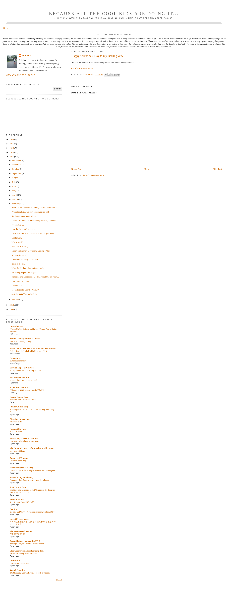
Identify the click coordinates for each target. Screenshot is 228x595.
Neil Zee (26, 55)
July (14, 182)
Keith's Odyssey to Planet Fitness (25, 338)
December (17, 160)
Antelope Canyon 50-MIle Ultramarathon (27, 544)
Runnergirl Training (19, 458)
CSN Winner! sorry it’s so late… (26, 259)
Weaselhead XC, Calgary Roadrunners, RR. (30, 212)
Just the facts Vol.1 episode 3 (24, 294)
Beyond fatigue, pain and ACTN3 (25, 541)
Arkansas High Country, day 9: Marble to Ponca (29, 480)
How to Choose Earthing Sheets (23, 399)
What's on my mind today (22, 477)
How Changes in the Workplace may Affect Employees (32, 470)
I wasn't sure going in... (19, 563)
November (17, 164)
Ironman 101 (16, 358)
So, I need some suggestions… (25, 216)
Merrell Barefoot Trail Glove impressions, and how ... (35, 220)
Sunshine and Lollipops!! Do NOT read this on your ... (35, 277)
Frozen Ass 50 (18, 225)
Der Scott (14, 509)
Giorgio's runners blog (20, 419)
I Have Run (15, 560)
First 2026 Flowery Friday (20, 341)
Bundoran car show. (18, 361)
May (14, 190)
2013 (11, 148)
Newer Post (76, 169)
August (15, 177)
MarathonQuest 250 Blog (21, 467)
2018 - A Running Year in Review (23, 553)
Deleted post (17, 285)
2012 (11, 152)
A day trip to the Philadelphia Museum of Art (28, 351)
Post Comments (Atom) (93, 175)
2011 (11, 156)
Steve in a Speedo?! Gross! (22, 367)
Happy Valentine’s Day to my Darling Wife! (31, 251)
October (16, 169)
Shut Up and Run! (18, 487)
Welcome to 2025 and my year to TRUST (27, 390)
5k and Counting (17, 570)
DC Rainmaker (17, 326)
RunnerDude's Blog (19, 406)
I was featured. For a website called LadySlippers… (34, 233)
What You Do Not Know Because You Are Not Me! (33, 348)
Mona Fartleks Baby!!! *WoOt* (25, 290)
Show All (59, 580)
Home (6, 28)
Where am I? (17, 242)
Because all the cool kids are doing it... (114, 13)
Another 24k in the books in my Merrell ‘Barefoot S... (35, 207)
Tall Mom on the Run (19, 377)
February (16, 203)
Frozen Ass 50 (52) (20, 246)
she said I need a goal (19, 519)
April (14, 195)
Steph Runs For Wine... (20, 387)
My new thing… (19, 255)
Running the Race (18, 429)
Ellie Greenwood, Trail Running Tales (27, 551)
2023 (11, 139)
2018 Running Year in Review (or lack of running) (30, 573)
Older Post (217, 169)
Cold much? (17, 238)
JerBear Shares (17, 499)
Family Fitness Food (19, 397)
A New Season (16, 431)
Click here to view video (82, 68)
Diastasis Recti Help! (18, 461)
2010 (11, 305)
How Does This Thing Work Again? (24, 441)
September (17, 173)
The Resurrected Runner (21, 531)
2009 (11, 309)
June (14, 186)
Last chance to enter (20, 281)
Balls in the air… (19, 264)
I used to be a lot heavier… (23, 229)
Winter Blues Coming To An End (23, 380)
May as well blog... (17, 451)
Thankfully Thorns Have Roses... (25, 438)
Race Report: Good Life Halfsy (22, 502)
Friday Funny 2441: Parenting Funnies (25, 370)
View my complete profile (20, 75)
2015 (11, 143)
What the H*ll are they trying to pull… (28, 268)
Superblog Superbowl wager (24, 272)
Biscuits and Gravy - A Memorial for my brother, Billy (32, 512)
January (15, 299)
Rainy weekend (16, 422)
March (15, 199)
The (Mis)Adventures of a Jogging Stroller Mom (32, 448)
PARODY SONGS (17, 534)
